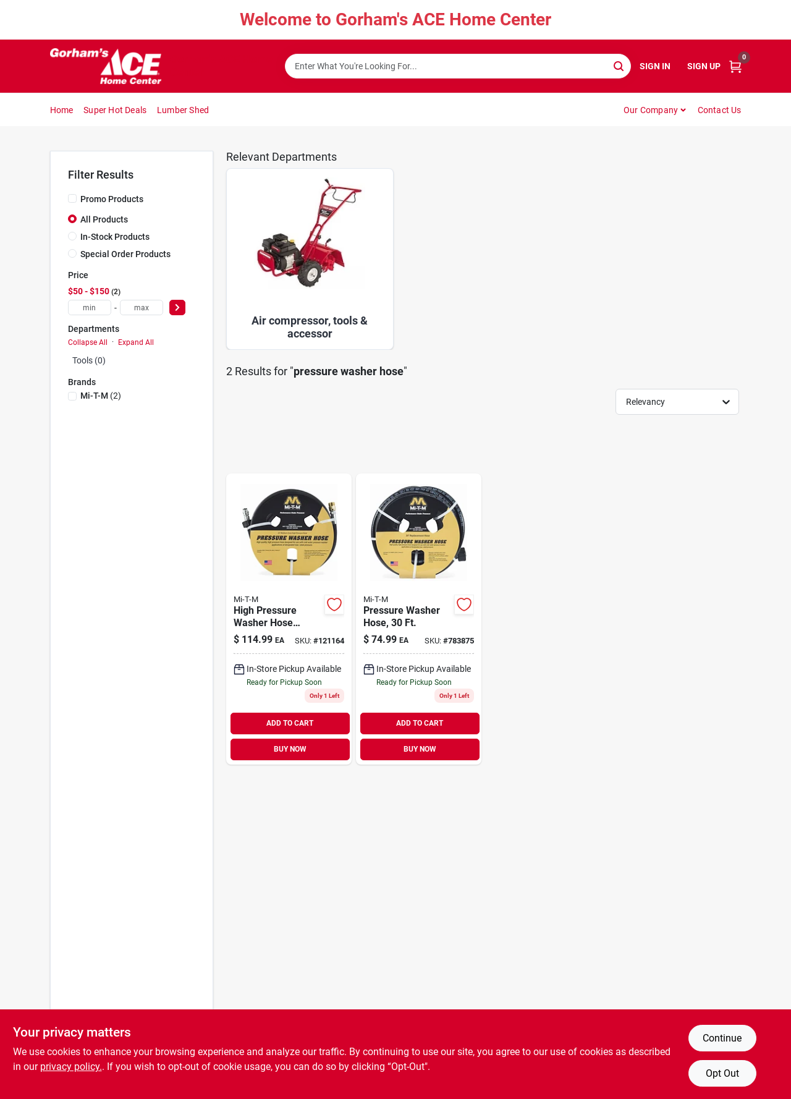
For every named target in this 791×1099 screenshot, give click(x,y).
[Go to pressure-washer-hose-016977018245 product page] (418, 619)
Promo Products (111, 199)
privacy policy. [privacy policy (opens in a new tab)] (71, 1066)
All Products (104, 219)
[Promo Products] (72, 198)
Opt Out (722, 1073)
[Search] (619, 65)
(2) (100, 396)
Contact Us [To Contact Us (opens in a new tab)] (720, 110)
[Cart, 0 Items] (735, 66)
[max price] (141, 307)
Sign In (655, 66)
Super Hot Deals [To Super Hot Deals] (114, 110)
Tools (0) (89, 360)
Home (62, 110)
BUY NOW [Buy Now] (290, 749)
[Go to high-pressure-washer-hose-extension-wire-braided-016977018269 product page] (289, 619)
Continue (722, 1038)
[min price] (89, 307)
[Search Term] (458, 66)
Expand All (136, 342)
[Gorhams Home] (105, 66)
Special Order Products (125, 254)
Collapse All (88, 342)
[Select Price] (177, 307)
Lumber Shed (183, 110)
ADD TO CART (289, 723)
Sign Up (704, 66)
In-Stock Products (115, 237)
